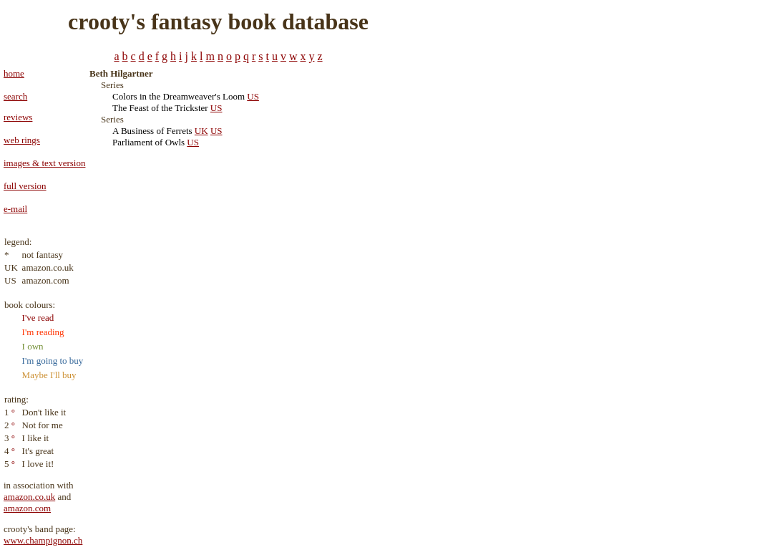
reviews (18, 117)
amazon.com (27, 508)
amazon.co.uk (29, 496)
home (14, 73)
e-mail (15, 208)
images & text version (44, 163)
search (15, 96)
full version (25, 185)
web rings (22, 140)
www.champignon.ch (43, 540)
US (253, 96)
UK (201, 130)
